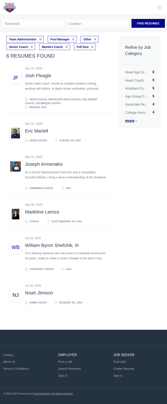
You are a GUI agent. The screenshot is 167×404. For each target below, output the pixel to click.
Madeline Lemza (42, 212)
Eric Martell (36, 131)
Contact (8, 355)
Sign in (62, 375)
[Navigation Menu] (160, 7)
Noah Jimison (39, 292)
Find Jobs (119, 361)
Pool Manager (60, 39)
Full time (83, 47)
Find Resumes (148, 23)
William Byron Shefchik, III (52, 245)
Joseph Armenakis (44, 164)
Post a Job (65, 361)
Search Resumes (69, 368)
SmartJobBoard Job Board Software (53, 393)
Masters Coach (52, 47)
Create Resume (123, 368)
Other (87, 39)
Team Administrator (23, 39)
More (129, 121)
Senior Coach (18, 47)
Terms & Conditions (16, 368)
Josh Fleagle (38, 75)
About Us (9, 361)
